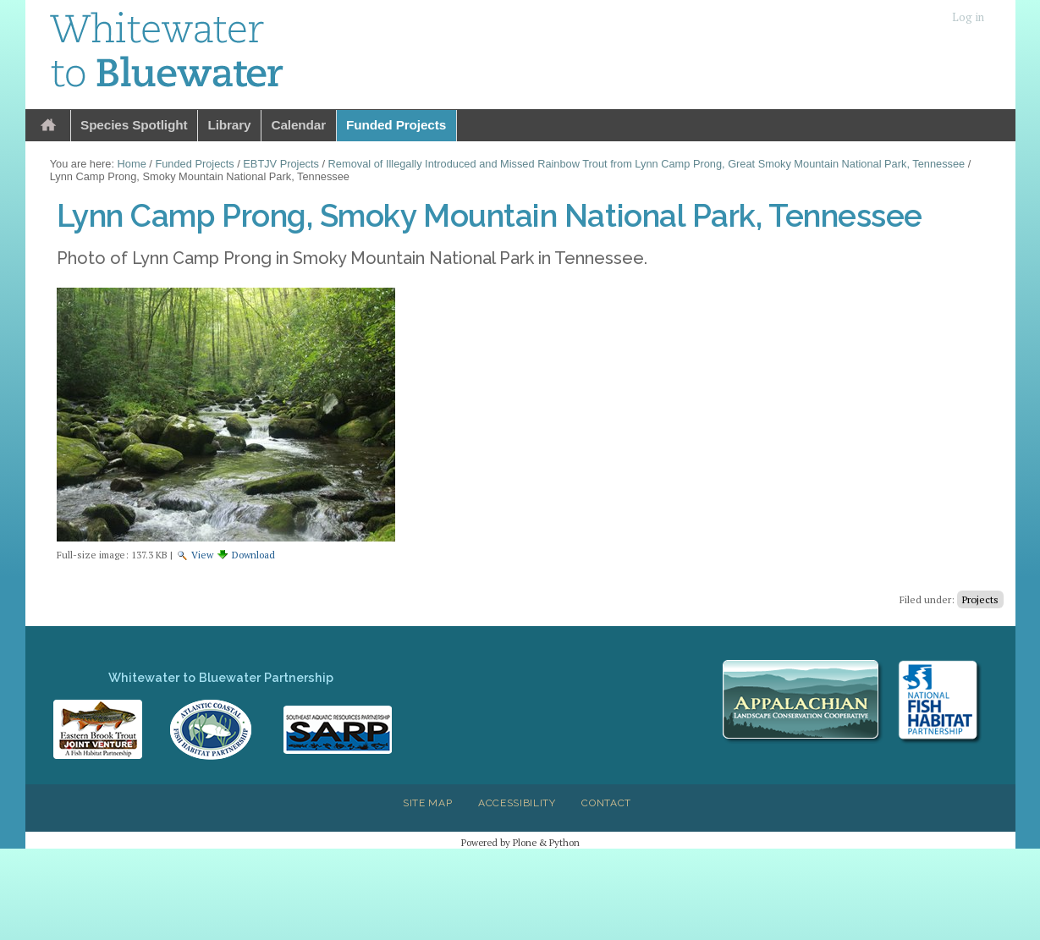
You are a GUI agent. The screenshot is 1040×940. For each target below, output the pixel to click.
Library (228, 125)
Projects (980, 599)
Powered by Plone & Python (520, 842)
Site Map (427, 803)
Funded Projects (396, 125)
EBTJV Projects (281, 163)
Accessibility (517, 803)
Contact (606, 803)
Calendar (298, 125)
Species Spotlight (133, 125)
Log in (968, 17)
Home (48, 125)
